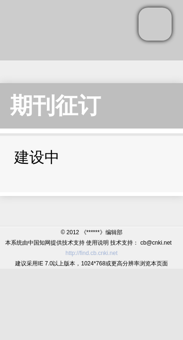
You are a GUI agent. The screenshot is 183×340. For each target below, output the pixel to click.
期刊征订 (55, 105)
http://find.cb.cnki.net (91, 253)
